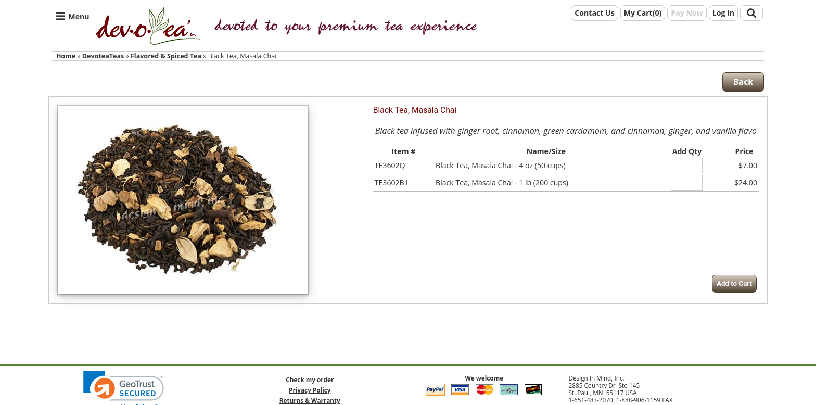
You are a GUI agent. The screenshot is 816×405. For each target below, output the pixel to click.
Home (65, 56)
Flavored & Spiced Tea (166, 56)
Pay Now (687, 13)
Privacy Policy (309, 390)
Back (743, 81)
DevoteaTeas (103, 56)
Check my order (310, 379)
